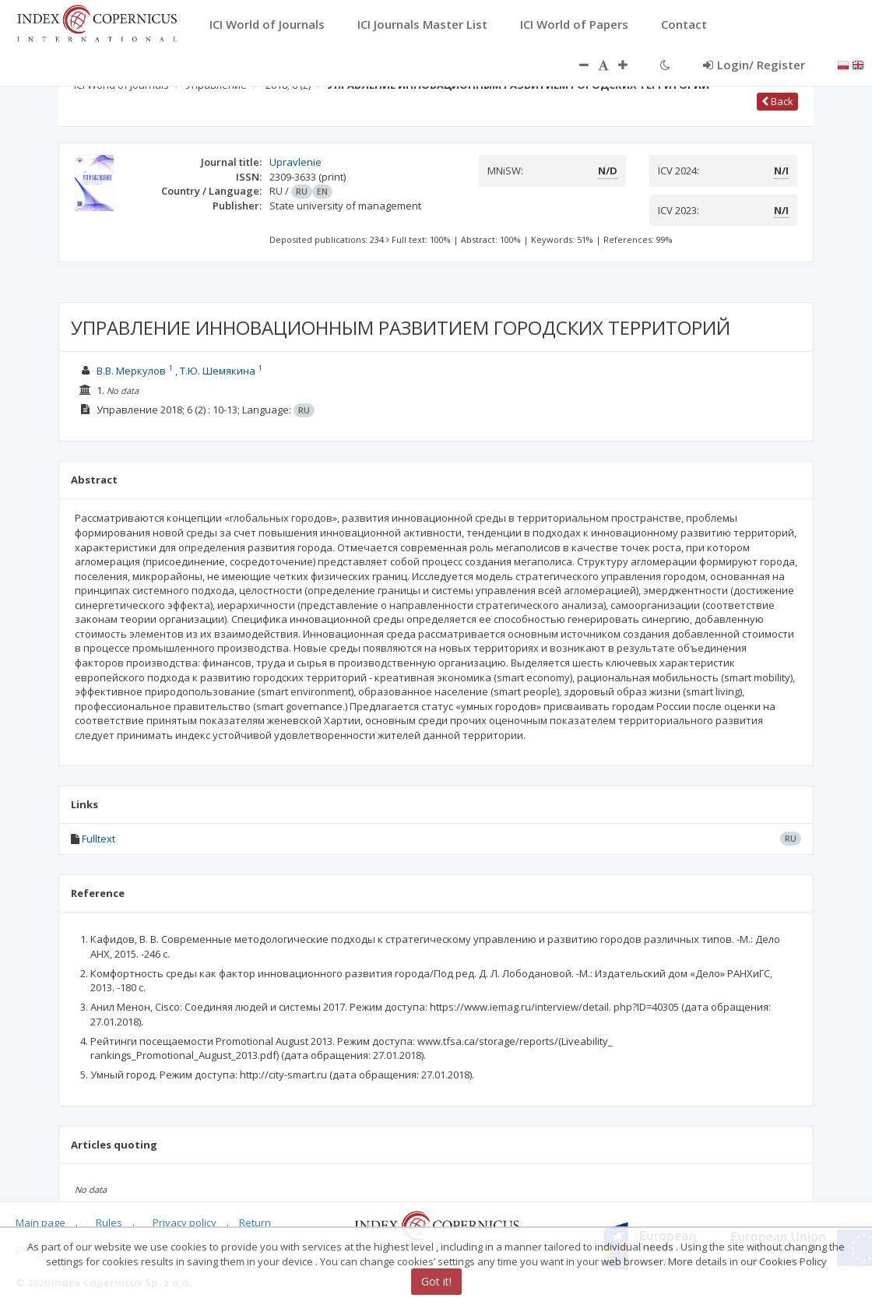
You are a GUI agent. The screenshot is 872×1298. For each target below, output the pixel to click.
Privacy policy (184, 1222)
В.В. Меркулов (131, 371)
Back (777, 101)
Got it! (436, 1281)
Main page (40, 1222)
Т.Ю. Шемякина (217, 371)
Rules (109, 1222)
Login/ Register (754, 64)
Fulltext (98, 839)
